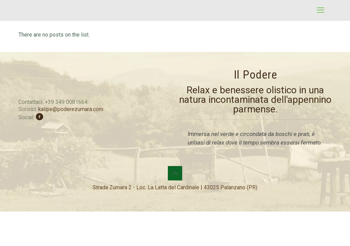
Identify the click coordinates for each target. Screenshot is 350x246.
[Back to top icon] (175, 173)
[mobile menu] (320, 10)
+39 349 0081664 (66, 102)
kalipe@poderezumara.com (70, 109)
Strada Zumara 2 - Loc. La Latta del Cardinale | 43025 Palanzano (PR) (175, 187)
